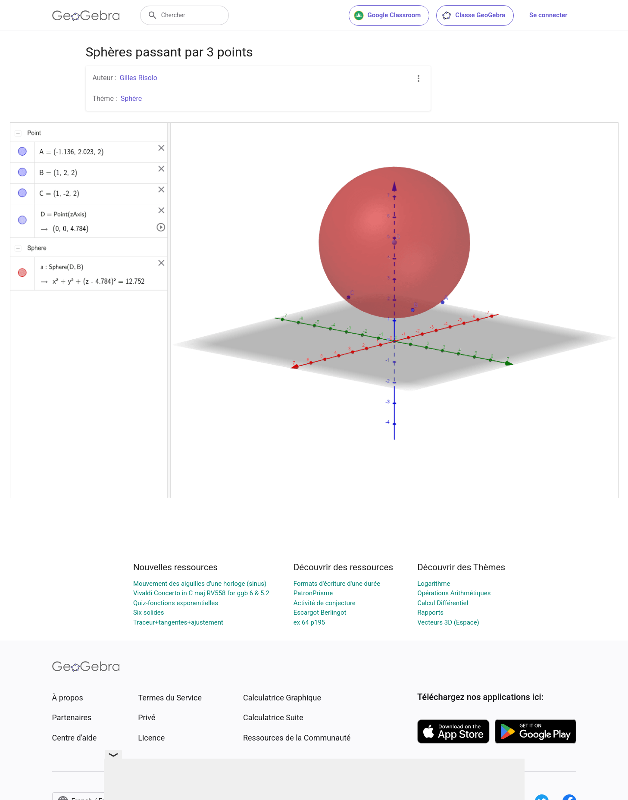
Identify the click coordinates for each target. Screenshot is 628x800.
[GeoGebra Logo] (86, 15)
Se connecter (548, 15)
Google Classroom (387, 15)
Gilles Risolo (138, 78)
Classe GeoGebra (473, 15)
